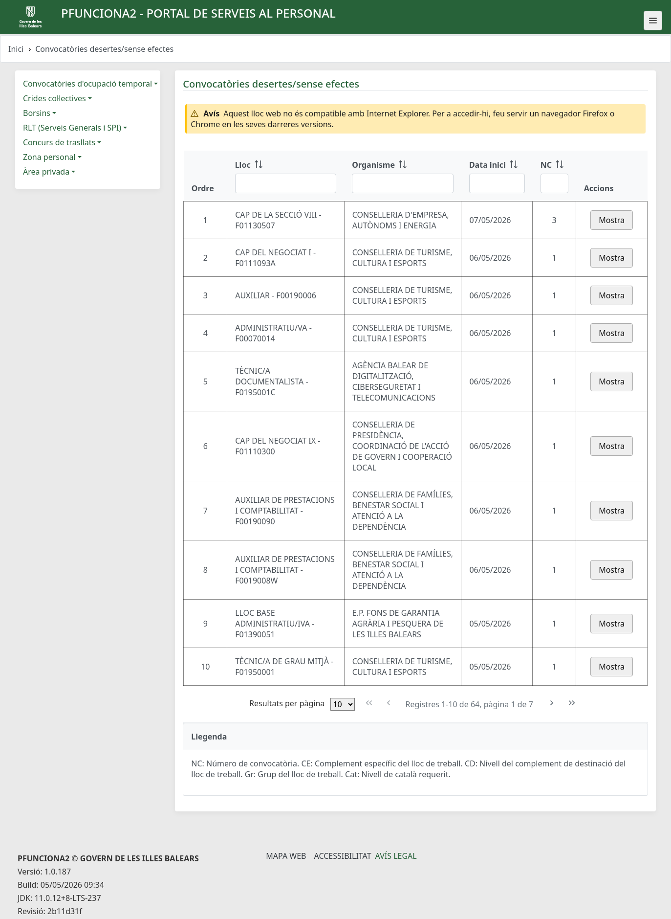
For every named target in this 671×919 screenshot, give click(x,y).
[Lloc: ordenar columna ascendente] (286, 176)
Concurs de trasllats (59, 142)
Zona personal (49, 157)
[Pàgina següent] (552, 703)
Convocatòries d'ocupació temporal (87, 83)
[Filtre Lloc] (286, 183)
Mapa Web (286, 856)
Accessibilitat (342, 856)
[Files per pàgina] (342, 704)
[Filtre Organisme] (403, 183)
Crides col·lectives (54, 98)
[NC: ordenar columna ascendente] (554, 176)
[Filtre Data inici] (497, 183)
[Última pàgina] (572, 703)
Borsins (36, 113)
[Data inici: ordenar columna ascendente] (497, 176)
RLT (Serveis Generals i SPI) (72, 127)
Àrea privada (46, 171)
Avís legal (396, 856)
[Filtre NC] (554, 183)
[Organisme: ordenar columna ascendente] (402, 176)
